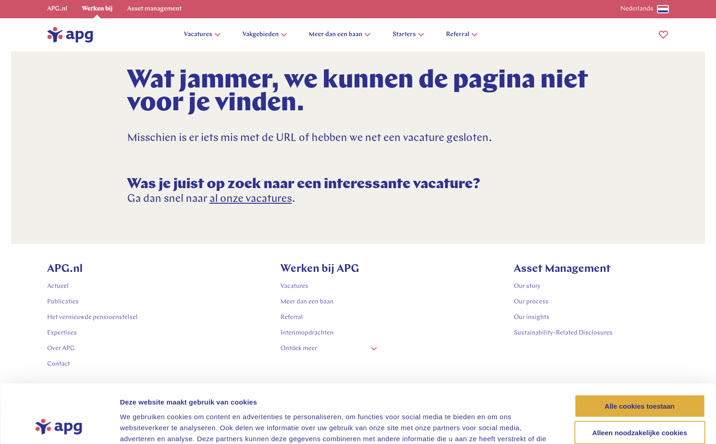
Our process (531, 301)
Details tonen (494, 426)
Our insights (531, 317)
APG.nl (57, 8)
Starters (408, 34)
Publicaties (63, 301)
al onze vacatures (251, 199)
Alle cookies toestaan (639, 353)
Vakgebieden (264, 34)
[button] (663, 34)
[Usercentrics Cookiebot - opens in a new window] (59, 426)
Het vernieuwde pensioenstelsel (92, 317)
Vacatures (202, 34)
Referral (462, 34)
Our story (527, 286)
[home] (70, 34)
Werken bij (97, 8)
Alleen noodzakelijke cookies (639, 380)
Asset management (154, 8)
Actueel (58, 286)
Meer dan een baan (340, 34)
